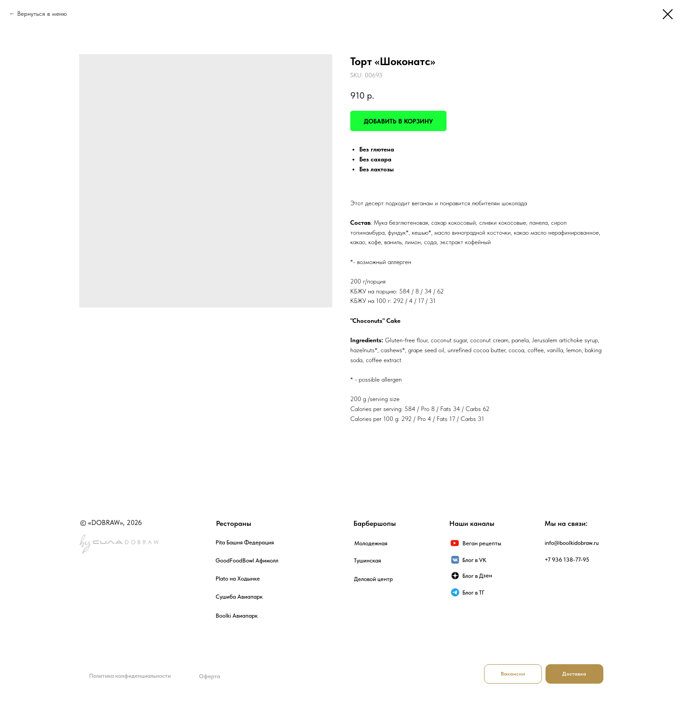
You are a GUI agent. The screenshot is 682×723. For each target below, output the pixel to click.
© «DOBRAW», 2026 (111, 523)
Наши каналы (471, 523)
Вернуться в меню (42, 13)
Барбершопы (374, 523)
